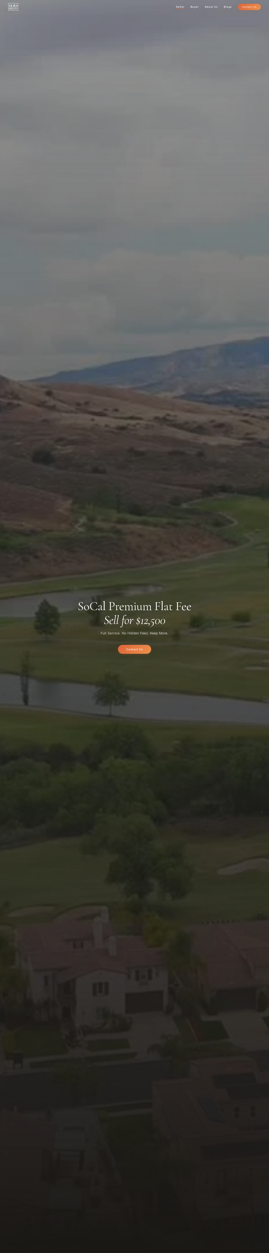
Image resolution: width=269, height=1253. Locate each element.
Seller (180, 6)
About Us (211, 6)
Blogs (228, 6)
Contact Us (249, 6)
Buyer (195, 6)
